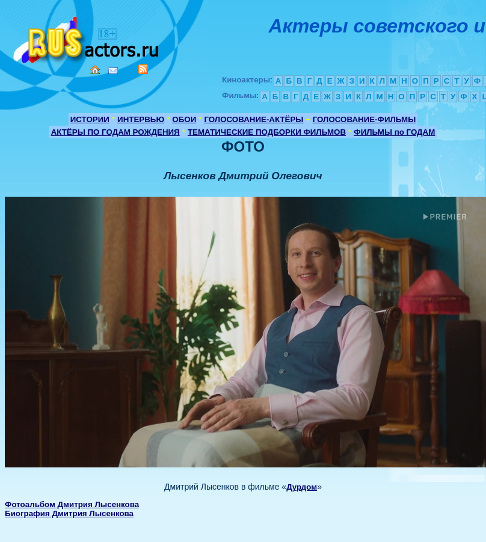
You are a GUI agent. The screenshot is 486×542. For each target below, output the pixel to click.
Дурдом (301, 486)
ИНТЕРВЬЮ (140, 119)
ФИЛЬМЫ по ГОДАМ (394, 132)
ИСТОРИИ (89, 119)
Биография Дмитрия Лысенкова (69, 513)
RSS (143, 69)
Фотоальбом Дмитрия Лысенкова (72, 504)
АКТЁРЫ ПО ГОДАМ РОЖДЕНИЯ (115, 132)
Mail (113, 70)
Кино (87, 37)
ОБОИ (184, 119)
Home (95, 70)
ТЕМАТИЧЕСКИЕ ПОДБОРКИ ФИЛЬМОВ (267, 132)
